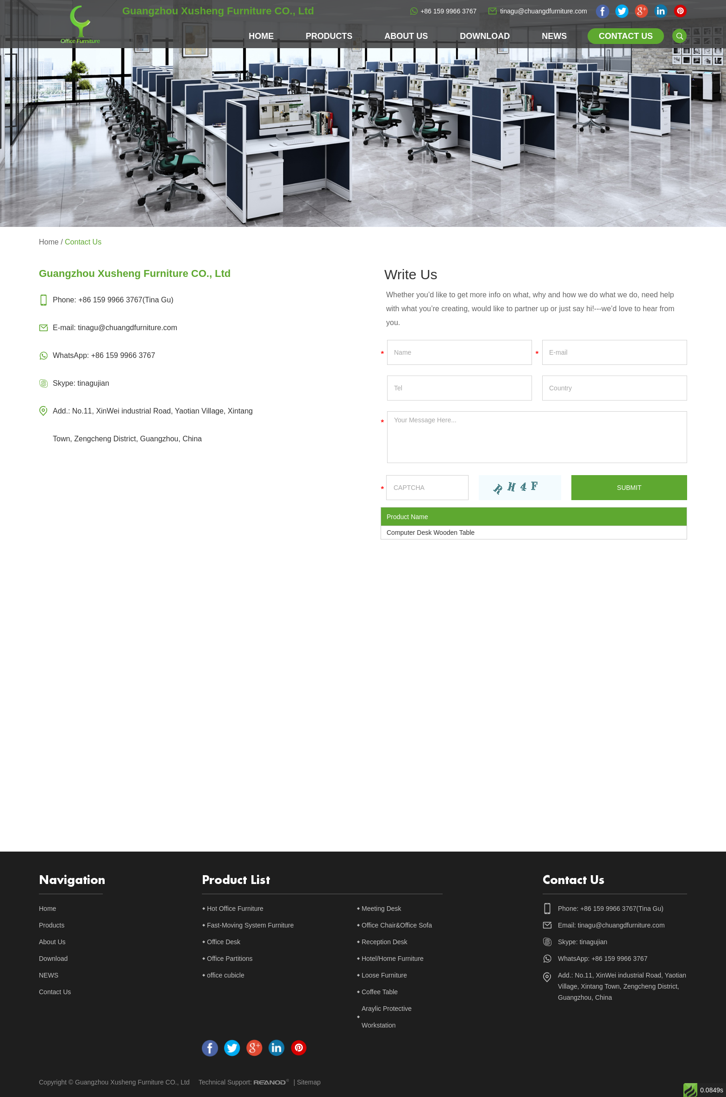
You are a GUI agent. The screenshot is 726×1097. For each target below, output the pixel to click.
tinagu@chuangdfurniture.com (543, 11)
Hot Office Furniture (235, 908)
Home (261, 36)
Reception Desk (384, 942)
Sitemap (308, 1082)
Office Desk (223, 942)
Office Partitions (230, 958)
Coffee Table (380, 992)
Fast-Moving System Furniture (250, 925)
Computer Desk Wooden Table (431, 532)
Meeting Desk (381, 908)
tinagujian (93, 383)
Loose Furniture (384, 975)
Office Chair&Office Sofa (397, 925)
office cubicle (225, 975)
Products (329, 36)
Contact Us (626, 36)
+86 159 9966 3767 (448, 11)
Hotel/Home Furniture (393, 958)
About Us (406, 36)
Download (485, 36)
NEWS (554, 36)
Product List (236, 880)
